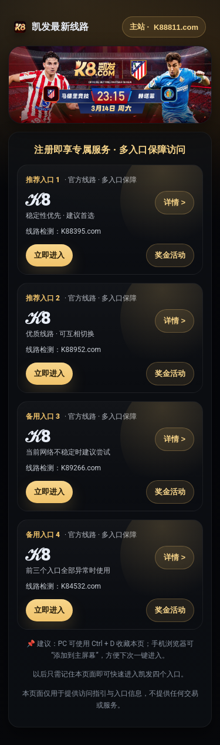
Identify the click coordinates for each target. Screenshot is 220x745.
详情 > (174, 202)
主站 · (164, 27)
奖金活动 (170, 255)
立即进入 (49, 255)
